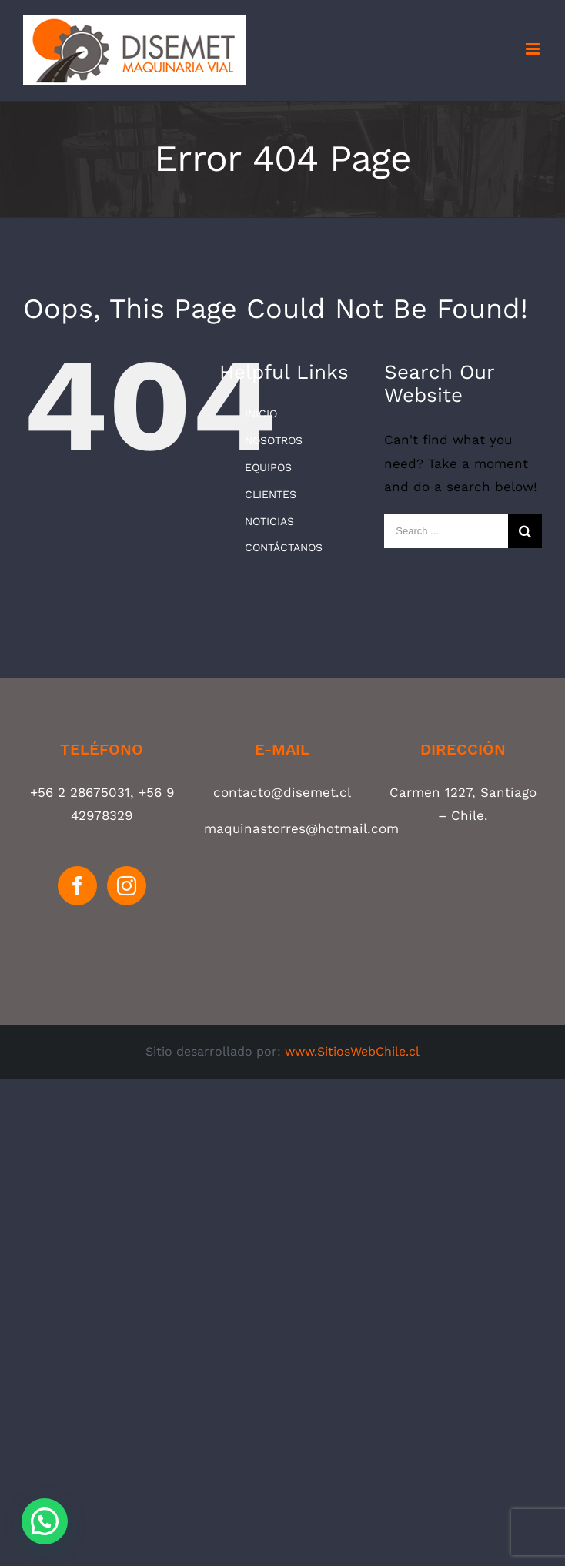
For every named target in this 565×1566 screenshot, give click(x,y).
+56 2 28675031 (80, 792)
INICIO (261, 413)
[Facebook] (77, 885)
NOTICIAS (269, 521)
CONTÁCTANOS (284, 547)
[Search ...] (446, 531)
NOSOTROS (274, 440)
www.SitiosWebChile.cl (352, 1051)
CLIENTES (270, 494)
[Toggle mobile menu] (534, 49)
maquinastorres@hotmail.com (301, 828)
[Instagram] (126, 885)
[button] (45, 1521)
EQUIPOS (268, 467)
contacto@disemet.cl (282, 792)
